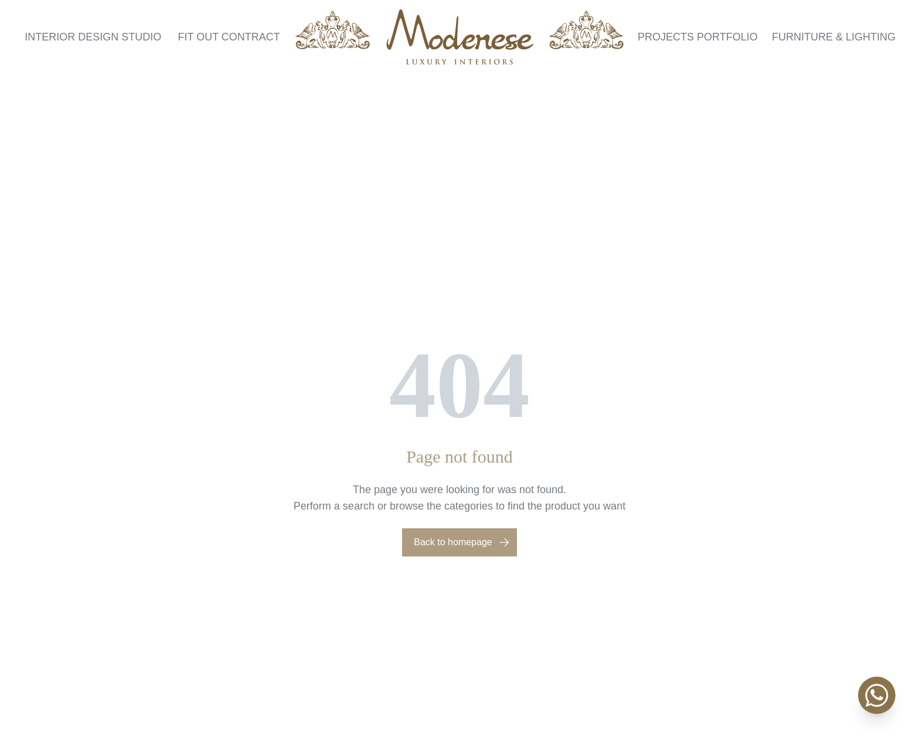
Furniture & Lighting (834, 37)
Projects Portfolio (698, 37)
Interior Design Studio (93, 37)
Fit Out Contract (229, 37)
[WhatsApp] (877, 695)
